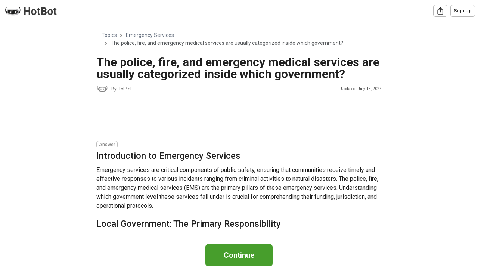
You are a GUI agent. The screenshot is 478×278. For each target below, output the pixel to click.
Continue (239, 255)
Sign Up (463, 10)
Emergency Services (150, 35)
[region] (239, 128)
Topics (109, 35)
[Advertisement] (232, 118)
